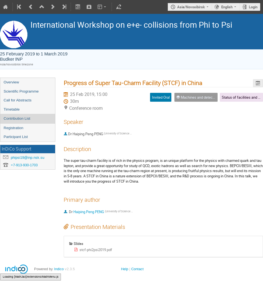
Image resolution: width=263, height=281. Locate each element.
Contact (137, 269)
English (227, 6)
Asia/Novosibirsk (191, 6)
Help (124, 269)
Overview (11, 82)
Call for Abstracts (18, 100)
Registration (13, 128)
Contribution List (17, 118)
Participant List (16, 137)
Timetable (12, 109)
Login (253, 6)
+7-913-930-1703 (24, 165)
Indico (59, 269)
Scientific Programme (21, 91)
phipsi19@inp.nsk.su (27, 157)
